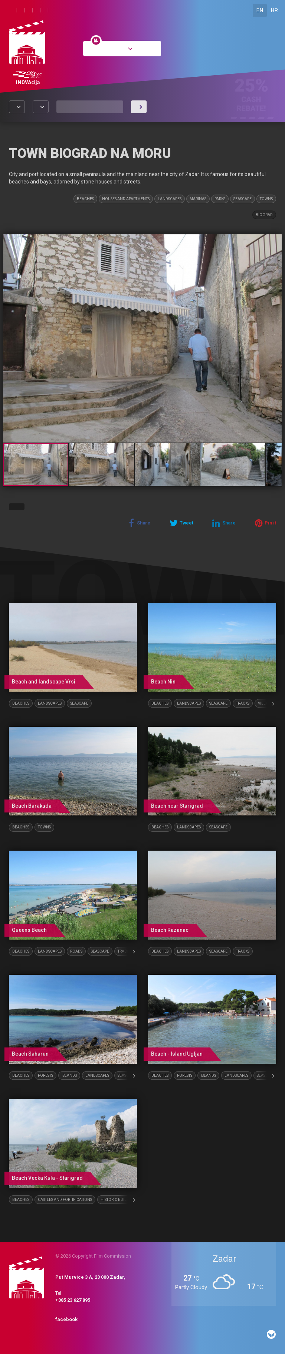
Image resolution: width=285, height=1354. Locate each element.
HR (274, 10)
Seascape (242, 199)
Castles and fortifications (65, 1200)
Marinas (198, 199)
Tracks (242, 703)
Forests (45, 1075)
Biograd (264, 215)
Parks (219, 199)
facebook (66, 1319)
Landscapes (169, 199)
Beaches (85, 199)
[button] (275, 240)
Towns (266, 199)
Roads (76, 951)
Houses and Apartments (126, 199)
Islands (69, 1075)
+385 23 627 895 (72, 1300)
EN (259, 10)
